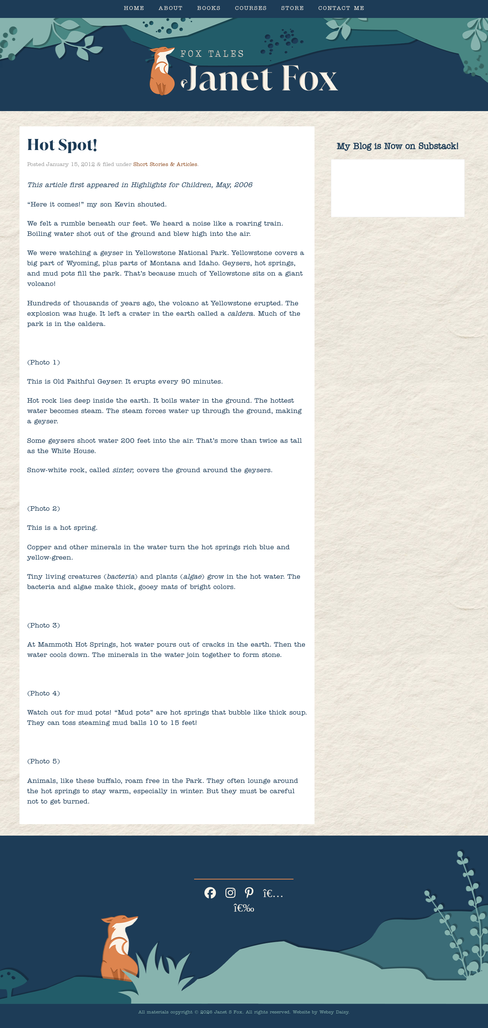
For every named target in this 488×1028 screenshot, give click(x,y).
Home (134, 9)
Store (292, 9)
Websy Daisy (333, 1012)
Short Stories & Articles (165, 165)
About (171, 9)
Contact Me (341, 9)
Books (209, 9)
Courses (251, 9)
